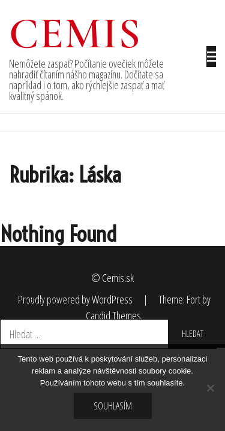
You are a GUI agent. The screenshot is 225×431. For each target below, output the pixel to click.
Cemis (75, 33)
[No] (210, 388)
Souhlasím (113, 405)
